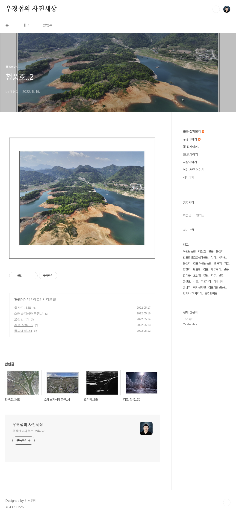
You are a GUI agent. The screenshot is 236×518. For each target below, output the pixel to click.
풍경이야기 (22, 299)
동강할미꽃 (211, 293)
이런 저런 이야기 (193, 170)
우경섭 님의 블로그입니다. (28, 431)
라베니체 (218, 281)
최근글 (187, 215)
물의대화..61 (23, 331)
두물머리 (206, 281)
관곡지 (218, 263)
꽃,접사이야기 (192, 147)
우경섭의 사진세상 (31, 9)
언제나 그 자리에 (192, 293)
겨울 (226, 263)
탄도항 (197, 269)
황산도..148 (22, 308)
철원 (205, 275)
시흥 (195, 281)
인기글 (200, 215)
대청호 (202, 251)
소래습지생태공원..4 (29, 313)
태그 (26, 25)
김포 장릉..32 (23, 325)
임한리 (187, 269)
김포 (205, 269)
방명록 (48, 25)
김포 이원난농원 (202, 263)
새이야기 (188, 177)
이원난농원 (189, 251)
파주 (213, 275)
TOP (226, 502)
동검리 (187, 263)
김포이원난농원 (217, 287)
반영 (221, 275)
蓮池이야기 (190, 154)
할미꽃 (187, 275)
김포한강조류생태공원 (195, 257)
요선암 (197, 275)
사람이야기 (190, 162)
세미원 (222, 257)
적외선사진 (199, 287)
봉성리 (220, 251)
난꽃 (226, 269)
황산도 (187, 281)
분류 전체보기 (193, 131)
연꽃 (210, 251)
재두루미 (216, 269)
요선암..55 (21, 319)
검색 (216, 9)
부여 (213, 257)
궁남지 (187, 287)
